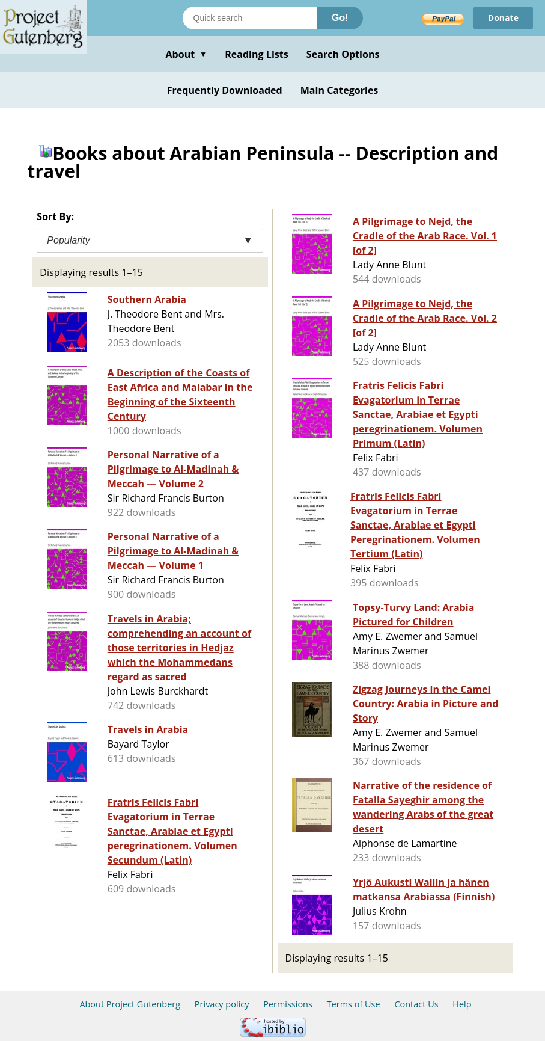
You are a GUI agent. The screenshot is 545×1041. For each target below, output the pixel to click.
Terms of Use (353, 1004)
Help (461, 1004)
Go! (340, 18)
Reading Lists (256, 54)
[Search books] (250, 18)
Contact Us (416, 1004)
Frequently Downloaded (224, 90)
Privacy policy (222, 1004)
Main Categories (339, 90)
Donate (503, 17)
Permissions (287, 1004)
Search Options (343, 54)
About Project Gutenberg (129, 1004)
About (186, 54)
